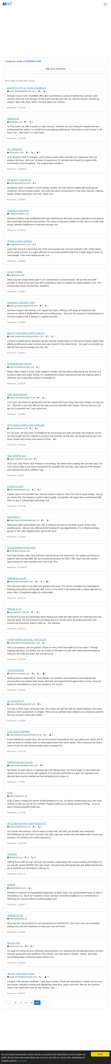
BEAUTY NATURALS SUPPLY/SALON (26, 333)
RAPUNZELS (13, 517)
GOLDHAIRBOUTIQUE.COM (21, 548)
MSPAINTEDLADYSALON (20, 762)
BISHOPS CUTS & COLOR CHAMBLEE (26, 88)
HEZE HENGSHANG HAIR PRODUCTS (26, 823)
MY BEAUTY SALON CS (19, 180)
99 (31, 1003)
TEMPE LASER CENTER (19, 241)
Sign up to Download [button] (55, 68)
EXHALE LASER (15, 486)
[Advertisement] (55, 32)
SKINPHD (12, 854)
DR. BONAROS (14, 149)
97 (21, 1003)
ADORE (11, 885)
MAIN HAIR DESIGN (17, 394)
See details (22, 1061)
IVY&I (10, 793)
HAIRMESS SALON (16, 578)
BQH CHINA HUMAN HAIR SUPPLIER (26, 425)
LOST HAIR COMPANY (18, 731)
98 (26, 1003)
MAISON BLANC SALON (19, 364)
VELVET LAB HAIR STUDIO (20, 974)
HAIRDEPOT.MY (15, 915)
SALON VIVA (13, 943)
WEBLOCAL (13, 118)
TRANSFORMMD (15, 670)
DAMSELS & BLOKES (18, 210)
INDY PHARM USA (16, 456)
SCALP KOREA (14, 272)
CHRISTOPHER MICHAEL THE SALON (26, 639)
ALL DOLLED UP (15, 701)
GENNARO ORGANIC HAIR (20, 302)
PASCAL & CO (14, 609)
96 (16, 1003)
